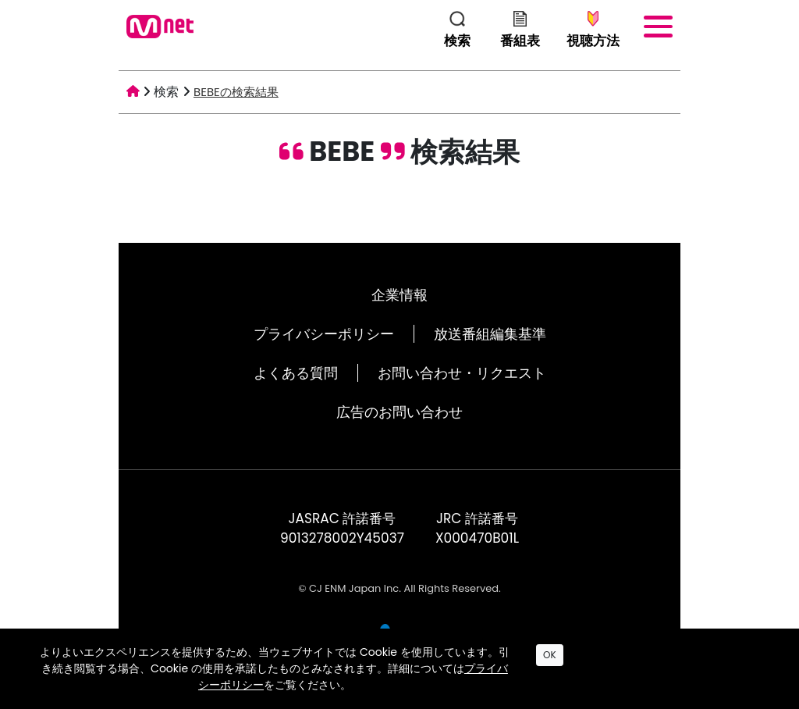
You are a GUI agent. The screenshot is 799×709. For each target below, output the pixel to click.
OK (549, 654)
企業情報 (399, 295)
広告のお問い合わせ (399, 412)
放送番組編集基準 (490, 334)
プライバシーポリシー (324, 334)
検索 (166, 92)
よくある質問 (296, 373)
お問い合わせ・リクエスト (462, 373)
